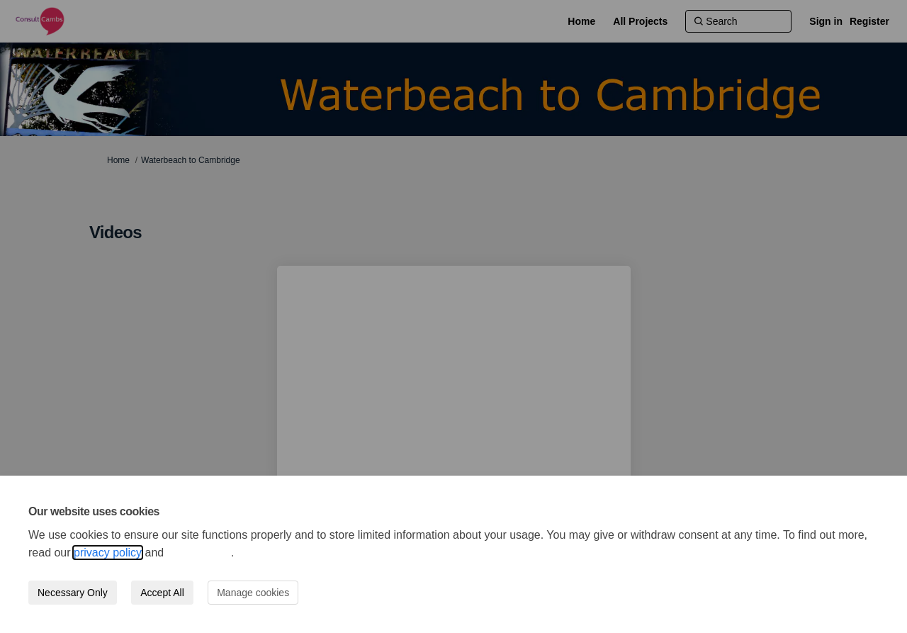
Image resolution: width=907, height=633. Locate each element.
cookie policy (199, 553)
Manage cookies (253, 592)
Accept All (162, 592)
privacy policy (108, 553)
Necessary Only (73, 592)
